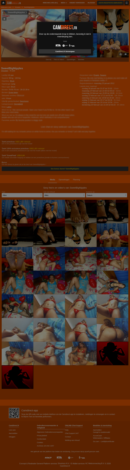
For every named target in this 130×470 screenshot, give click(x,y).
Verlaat (65, 41)
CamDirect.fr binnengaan (65, 51)
